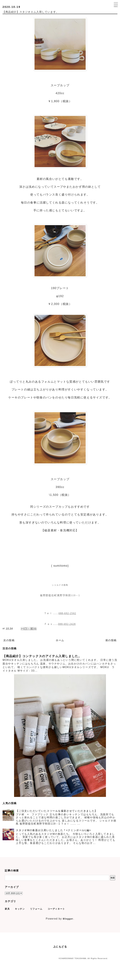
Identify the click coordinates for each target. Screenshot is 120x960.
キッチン (20, 909)
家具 (7, 909)
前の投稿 (111, 640)
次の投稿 (9, 640)
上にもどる (60, 946)
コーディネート (56, 909)
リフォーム (36, 909)
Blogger (68, 918)
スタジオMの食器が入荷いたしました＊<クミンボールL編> (53, 830)
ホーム (60, 640)
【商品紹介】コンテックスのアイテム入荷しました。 (42, 656)
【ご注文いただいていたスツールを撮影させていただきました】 (56, 811)
